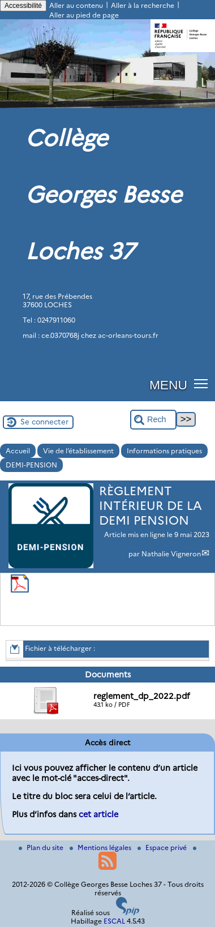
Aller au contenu (76, 5)
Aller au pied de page (84, 15)
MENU (168, 384)
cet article (98, 814)
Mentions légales (101, 847)
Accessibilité (23, 6)
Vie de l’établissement (78, 451)
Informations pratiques (164, 451)
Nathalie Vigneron (171, 554)
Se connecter (44, 421)
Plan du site (42, 847)
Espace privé (162, 847)
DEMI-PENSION (31, 465)
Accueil (18, 451)
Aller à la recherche (142, 5)
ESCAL (114, 921)
